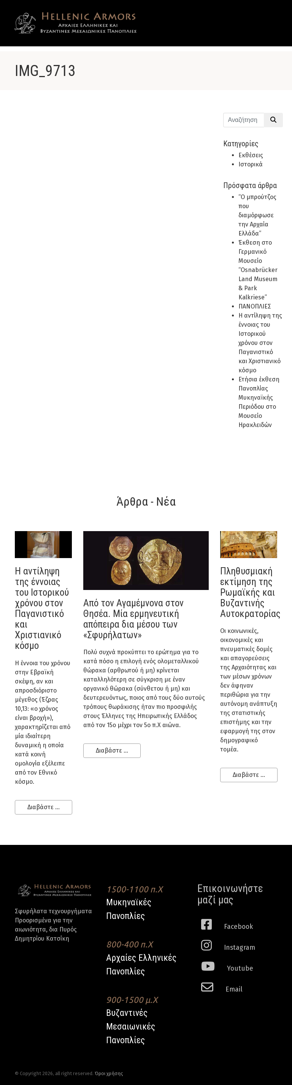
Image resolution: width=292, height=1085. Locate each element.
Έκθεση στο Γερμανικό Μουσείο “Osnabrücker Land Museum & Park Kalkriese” (258, 270)
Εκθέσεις (250, 155)
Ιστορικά (250, 164)
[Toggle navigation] (266, 16)
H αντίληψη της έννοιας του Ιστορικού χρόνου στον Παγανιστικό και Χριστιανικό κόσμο (260, 343)
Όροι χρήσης (109, 1073)
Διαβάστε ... (43, 807)
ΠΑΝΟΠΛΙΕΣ (254, 306)
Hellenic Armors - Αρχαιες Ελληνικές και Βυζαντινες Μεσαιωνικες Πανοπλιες (75, 23)
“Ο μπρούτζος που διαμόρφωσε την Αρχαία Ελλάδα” (257, 215)
